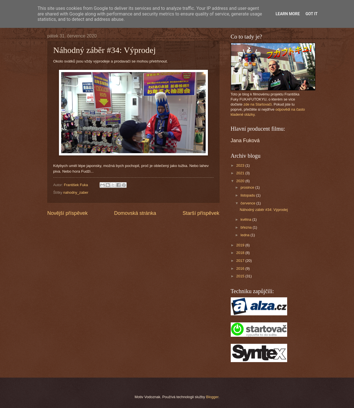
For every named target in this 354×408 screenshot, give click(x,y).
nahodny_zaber (75, 192)
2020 (240, 181)
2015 (240, 276)
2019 (240, 245)
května (246, 219)
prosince (248, 187)
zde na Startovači (257, 104)
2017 (240, 260)
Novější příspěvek (67, 213)
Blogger (212, 397)
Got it (311, 14)
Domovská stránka (135, 213)
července (248, 203)
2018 (240, 253)
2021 (240, 173)
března (247, 227)
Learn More (288, 14)
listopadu (248, 195)
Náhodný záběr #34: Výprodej (264, 210)
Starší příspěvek (201, 213)
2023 (240, 165)
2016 (240, 268)
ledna (245, 235)
